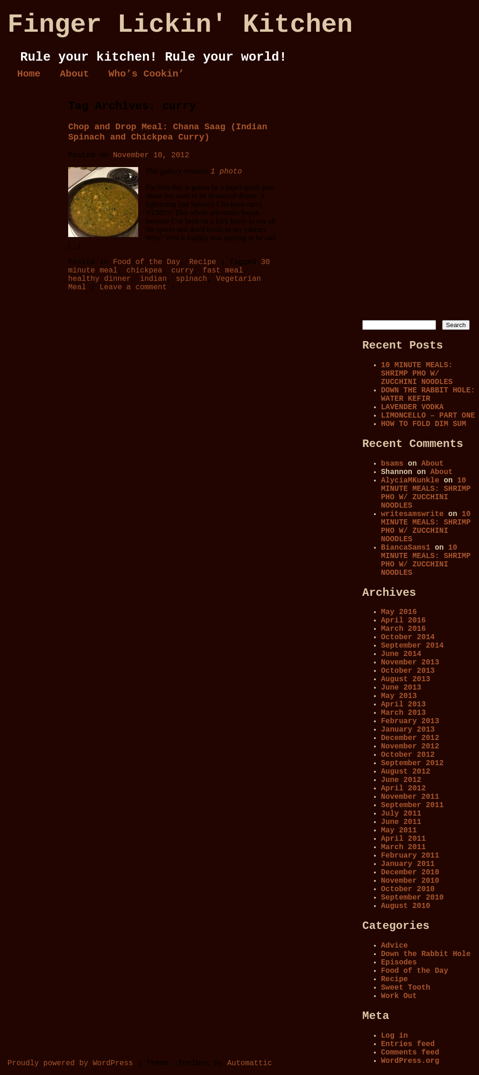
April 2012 (403, 788)
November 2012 (410, 746)
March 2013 (403, 713)
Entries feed (408, 1044)
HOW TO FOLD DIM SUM (423, 424)
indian (153, 279)
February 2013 (410, 721)
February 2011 (410, 856)
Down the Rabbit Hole (426, 954)
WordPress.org (410, 1061)
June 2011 (401, 822)
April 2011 (403, 839)
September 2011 (412, 805)
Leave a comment (133, 287)
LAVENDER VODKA (412, 407)
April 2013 (403, 704)
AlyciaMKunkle (410, 480)
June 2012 (401, 780)
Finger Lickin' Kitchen (179, 25)
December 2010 (410, 872)
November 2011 (410, 797)
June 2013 (401, 688)
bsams (392, 464)
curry (182, 270)
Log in (394, 1036)
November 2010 (410, 881)
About (74, 74)
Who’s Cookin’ (146, 74)
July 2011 (401, 814)
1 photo (226, 172)
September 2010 (412, 898)
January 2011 (408, 864)
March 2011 (403, 847)
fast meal (223, 270)
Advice (394, 946)
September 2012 (412, 763)
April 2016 (403, 620)
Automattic (249, 1063)
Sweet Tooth (405, 988)
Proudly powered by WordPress (70, 1063)
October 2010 (408, 889)
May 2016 (399, 612)
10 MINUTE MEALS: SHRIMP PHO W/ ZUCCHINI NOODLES (417, 373)
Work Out (399, 996)
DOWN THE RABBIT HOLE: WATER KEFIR (428, 394)
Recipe (202, 262)
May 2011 (399, 830)
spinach (191, 279)
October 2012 (408, 755)
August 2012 (405, 772)
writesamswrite (412, 514)
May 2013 (399, 696)
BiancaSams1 (405, 548)
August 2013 (405, 679)
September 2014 (412, 646)
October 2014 (408, 637)
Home (29, 74)
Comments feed (410, 1052)
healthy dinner (99, 279)
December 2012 (410, 738)
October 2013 (408, 671)
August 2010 (405, 906)
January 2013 (408, 730)
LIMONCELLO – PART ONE (428, 416)
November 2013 (410, 662)
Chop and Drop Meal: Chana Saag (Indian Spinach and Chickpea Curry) (168, 132)
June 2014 (401, 654)
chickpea (144, 270)
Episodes (399, 962)
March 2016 (403, 629)
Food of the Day (146, 262)
